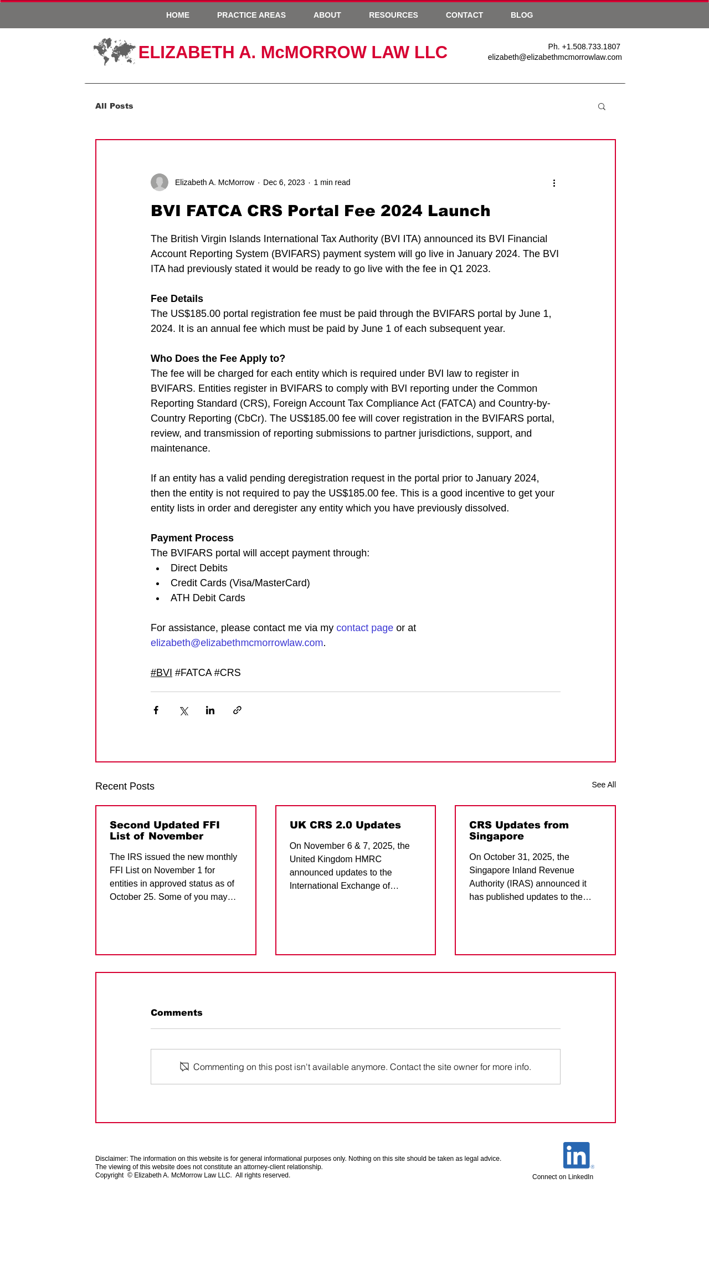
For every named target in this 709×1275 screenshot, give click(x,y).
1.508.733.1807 (593, 46)
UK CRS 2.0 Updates (345, 825)
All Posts (114, 105)
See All (604, 784)
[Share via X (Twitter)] (183, 710)
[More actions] (554, 182)
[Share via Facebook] (156, 710)
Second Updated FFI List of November (165, 831)
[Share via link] (237, 710)
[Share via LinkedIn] (210, 710)
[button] (251, 14)
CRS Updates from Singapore (519, 831)
